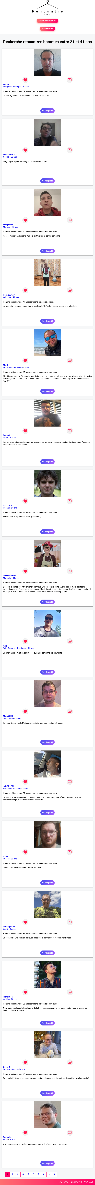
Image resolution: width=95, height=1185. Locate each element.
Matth (5, 365)
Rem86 (6, 84)
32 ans (15, 227)
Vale (5, 646)
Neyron (6, 157)
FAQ (60, 1182)
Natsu (5, 856)
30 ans (14, 859)
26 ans (31, 648)
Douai (5, 437)
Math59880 (8, 716)
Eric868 (6, 435)
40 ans (13, 437)
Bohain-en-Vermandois (13, 367)
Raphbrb (7, 1137)
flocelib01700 (9, 154)
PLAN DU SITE (76, 1182)
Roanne (6, 508)
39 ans (26, 87)
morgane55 (8, 225)
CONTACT (88, 1182)
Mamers (6, 227)
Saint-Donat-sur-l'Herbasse (14, 648)
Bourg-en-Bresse (10, 1069)
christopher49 (9, 926)
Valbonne (7, 297)
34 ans (16, 578)
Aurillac (6, 999)
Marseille (7, 578)
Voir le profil (47, 110)
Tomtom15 (8, 997)
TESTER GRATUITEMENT (48, 21)
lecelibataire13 (9, 576)
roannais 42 (8, 505)
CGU (66, 1182)
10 (54, 1174)
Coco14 (6, 1067)
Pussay (6, 859)
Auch (5, 1139)
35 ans (14, 157)
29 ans (12, 1139)
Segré (5, 929)
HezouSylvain (9, 295)
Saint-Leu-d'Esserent (12, 788)
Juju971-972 (8, 786)
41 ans (16, 297)
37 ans (25, 788)
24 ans (22, 1069)
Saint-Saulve (8, 718)
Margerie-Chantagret (12, 87)
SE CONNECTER (47, 29)
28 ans (14, 508)
